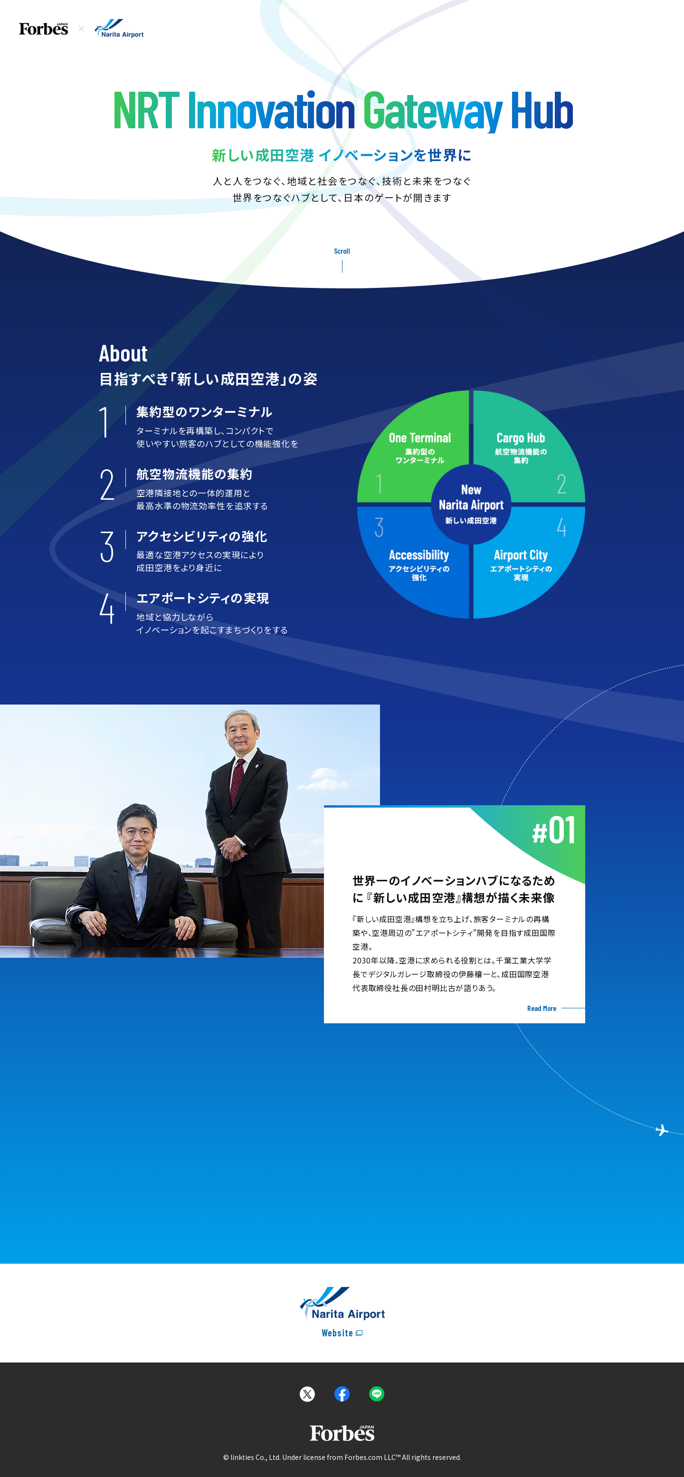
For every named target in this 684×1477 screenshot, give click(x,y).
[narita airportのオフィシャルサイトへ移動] (342, 1313)
